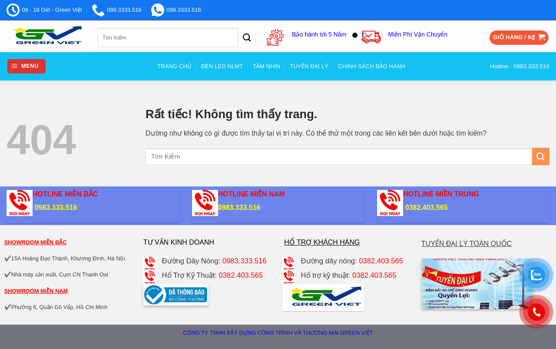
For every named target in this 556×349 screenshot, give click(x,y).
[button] (519, 37)
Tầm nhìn (266, 66)
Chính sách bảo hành (371, 66)
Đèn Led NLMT (222, 66)
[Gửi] (246, 37)
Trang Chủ (174, 66)
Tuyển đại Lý (309, 66)
